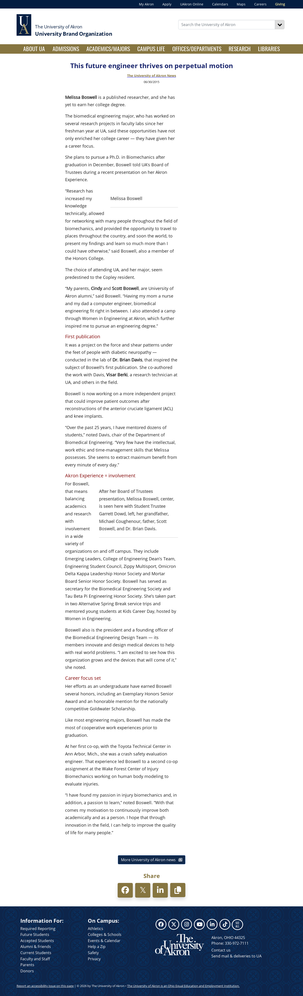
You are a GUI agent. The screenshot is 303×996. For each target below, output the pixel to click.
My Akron (146, 4)
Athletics (95, 928)
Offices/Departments (196, 48)
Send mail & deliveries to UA (236, 956)
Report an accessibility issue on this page (45, 986)
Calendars (220, 4)
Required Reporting (37, 928)
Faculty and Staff (35, 958)
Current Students (35, 952)
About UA (36, 48)
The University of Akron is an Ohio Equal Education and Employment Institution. (183, 986)
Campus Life (151, 48)
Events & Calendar (104, 940)
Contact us (221, 950)
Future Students (34, 934)
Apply (166, 4)
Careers (260, 4)
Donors (27, 971)
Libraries (269, 48)
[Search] (280, 24)
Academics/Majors (108, 48)
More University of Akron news (151, 859)
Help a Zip (97, 946)
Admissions (66, 48)
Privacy (94, 958)
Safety (93, 952)
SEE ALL (237, 924)
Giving (280, 4)
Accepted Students (37, 940)
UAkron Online (191, 4)
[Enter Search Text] (226, 24)
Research (239, 48)
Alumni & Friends (35, 946)
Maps (241, 4)
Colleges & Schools (104, 934)
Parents (27, 964)
